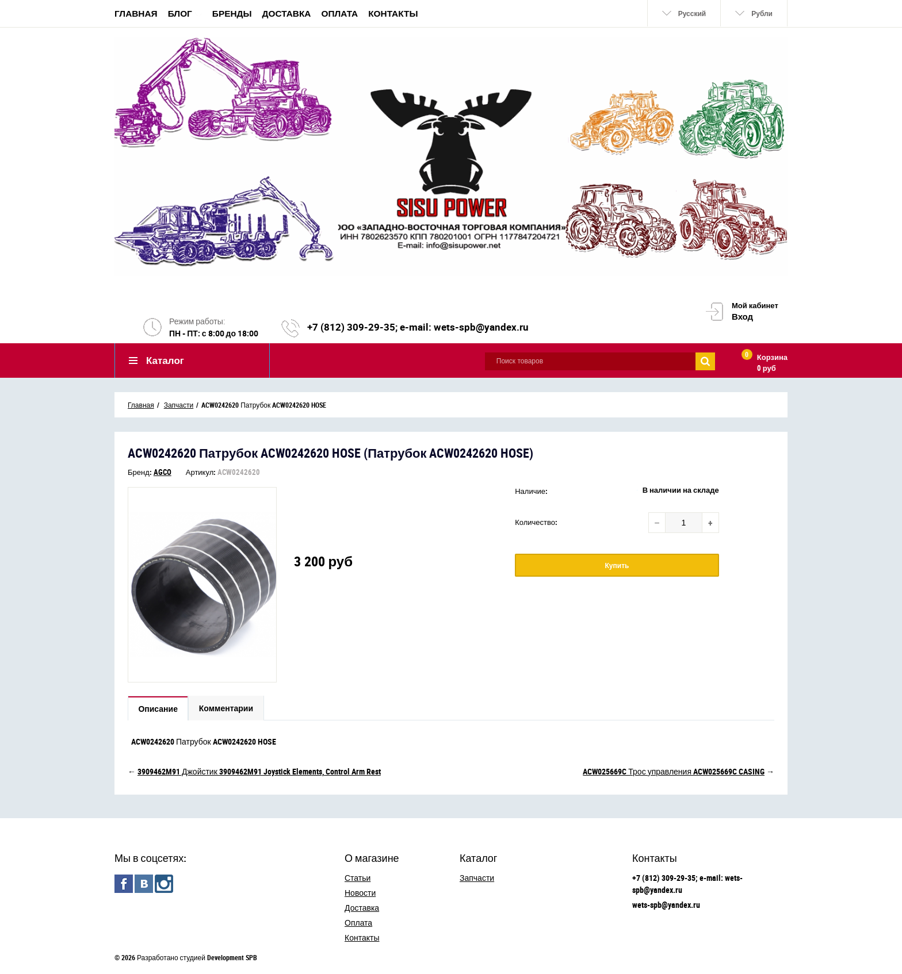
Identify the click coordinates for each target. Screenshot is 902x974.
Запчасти (477, 877)
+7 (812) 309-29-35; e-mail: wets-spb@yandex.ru (418, 327)
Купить (617, 565)
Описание (158, 709)
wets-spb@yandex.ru (666, 904)
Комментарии (227, 709)
